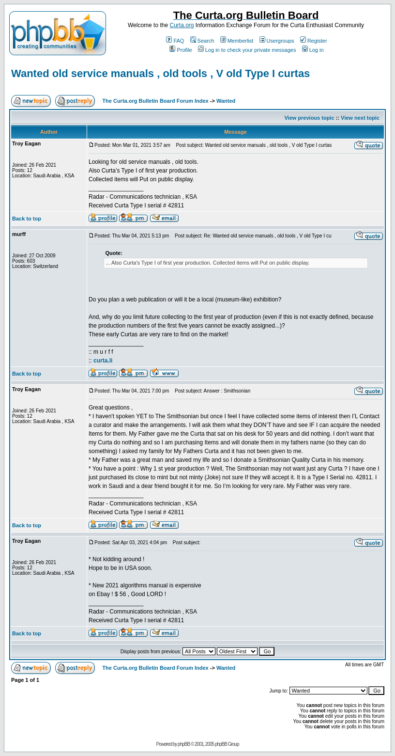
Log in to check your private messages (247, 50)
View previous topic (309, 118)
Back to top (26, 218)
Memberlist (237, 41)
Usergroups (276, 41)
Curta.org (181, 25)
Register (313, 41)
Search (202, 41)
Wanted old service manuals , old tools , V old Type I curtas (160, 73)
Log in (313, 50)
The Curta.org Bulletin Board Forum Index (155, 101)
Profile (180, 50)
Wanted (225, 101)
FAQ (175, 41)
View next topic (360, 118)
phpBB (184, 744)
